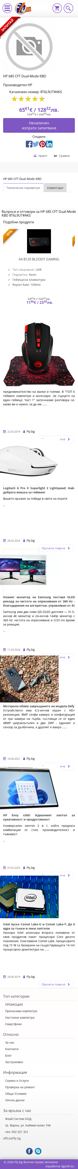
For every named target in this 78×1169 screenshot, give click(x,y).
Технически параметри (23, 188)
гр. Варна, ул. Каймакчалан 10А (28, 1125)
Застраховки (14, 1062)
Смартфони (13, 1024)
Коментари (55, 188)
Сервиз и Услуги (17, 1081)
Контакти (12, 1049)
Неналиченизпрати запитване (39, 125)
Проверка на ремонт (20, 1087)
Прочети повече (56, 548)
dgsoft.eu (67, 1166)
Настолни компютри (20, 1017)
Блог (8, 1055)
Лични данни (15, 1100)
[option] (39, 274)
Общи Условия (15, 1094)
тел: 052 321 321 (16, 1132)
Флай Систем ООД (18, 1119)
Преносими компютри (21, 1011)
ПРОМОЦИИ (14, 1004)
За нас (9, 1042)
